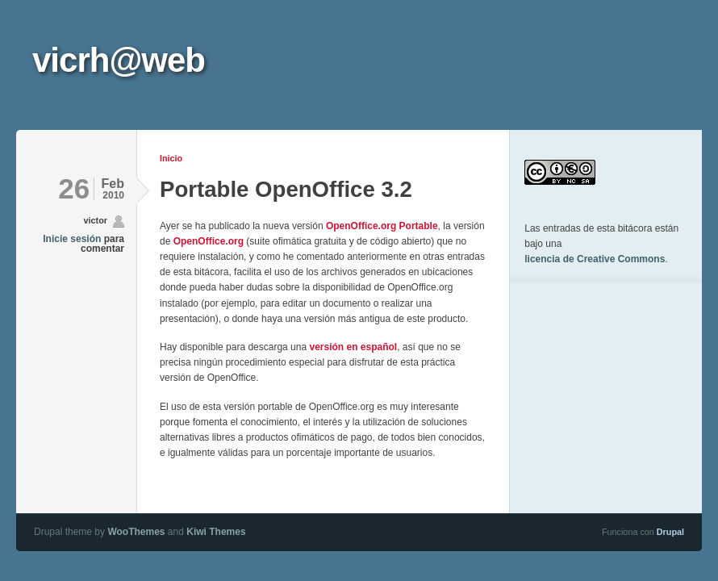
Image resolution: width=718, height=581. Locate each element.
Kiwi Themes (215, 531)
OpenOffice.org (208, 241)
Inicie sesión (72, 239)
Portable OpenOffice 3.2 (286, 189)
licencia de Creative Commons (594, 259)
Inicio (171, 158)
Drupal (670, 532)
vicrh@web (118, 60)
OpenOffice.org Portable (382, 226)
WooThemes (136, 531)
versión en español (353, 347)
